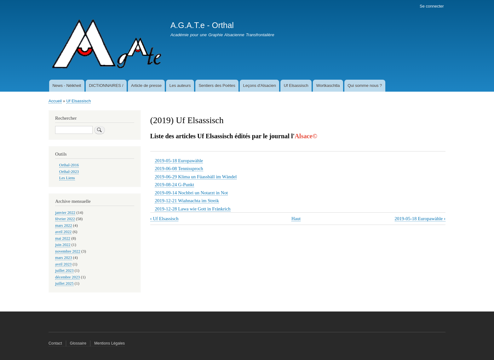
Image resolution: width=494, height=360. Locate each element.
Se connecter (432, 6)
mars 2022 (63, 225)
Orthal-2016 (69, 165)
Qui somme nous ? (365, 85)
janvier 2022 (65, 212)
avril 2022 (63, 232)
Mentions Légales (109, 343)
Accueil (55, 101)
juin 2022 (63, 245)
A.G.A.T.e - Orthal (202, 25)
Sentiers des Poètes (216, 85)
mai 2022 (62, 238)
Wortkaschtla (328, 85)
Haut (296, 218)
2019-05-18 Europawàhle (179, 160)
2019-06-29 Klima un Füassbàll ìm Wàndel (196, 176)
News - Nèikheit (66, 85)
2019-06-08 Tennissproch (179, 168)
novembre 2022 (67, 251)
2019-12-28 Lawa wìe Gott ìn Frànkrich (192, 208)
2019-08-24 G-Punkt (174, 184)
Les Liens (67, 178)
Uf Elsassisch (296, 85)
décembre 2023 (67, 277)
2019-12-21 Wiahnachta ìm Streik (187, 200)
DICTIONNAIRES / (106, 85)
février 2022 (65, 219)
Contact (55, 343)
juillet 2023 (64, 270)
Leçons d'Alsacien (259, 85)
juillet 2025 (64, 283)
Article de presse (146, 85)
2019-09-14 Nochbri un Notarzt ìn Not (191, 192)
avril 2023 (63, 264)
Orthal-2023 (69, 171)
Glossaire (78, 343)
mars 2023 (63, 257)
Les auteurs (180, 85)
